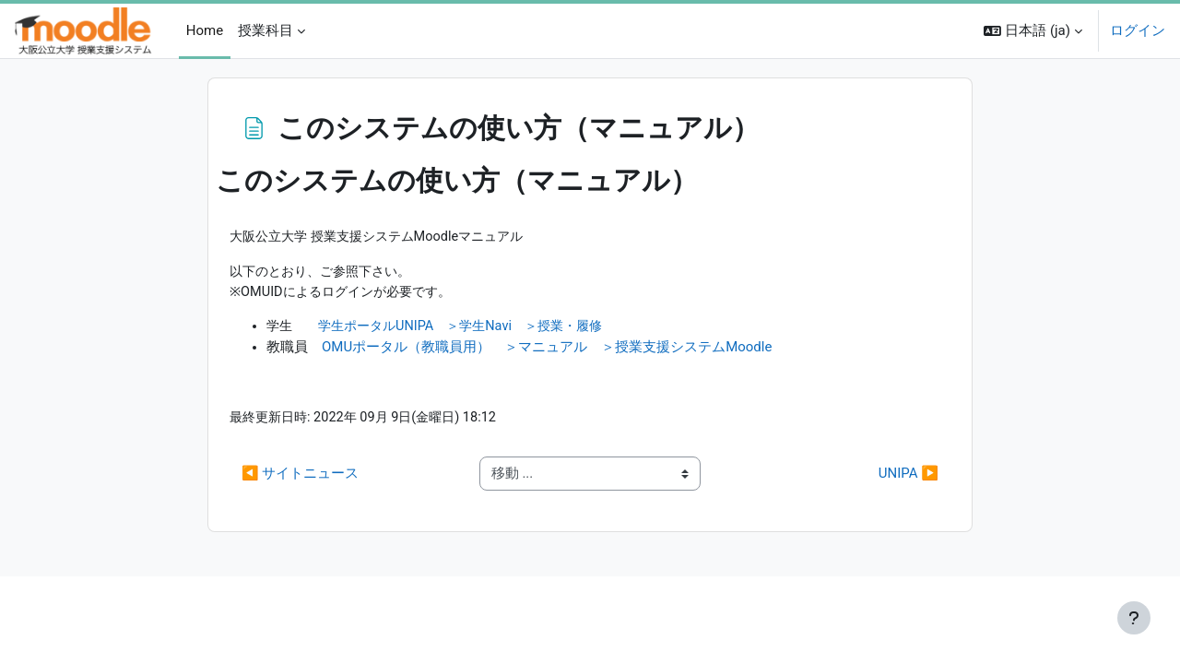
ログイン (1137, 30)
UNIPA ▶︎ (908, 477)
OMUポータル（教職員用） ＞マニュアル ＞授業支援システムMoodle (547, 349)
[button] (1033, 31)
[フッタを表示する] (1133, 617)
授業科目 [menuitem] (265, 30)
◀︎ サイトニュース (300, 477)
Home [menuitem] (204, 30)
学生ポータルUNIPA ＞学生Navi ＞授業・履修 (472, 329)
